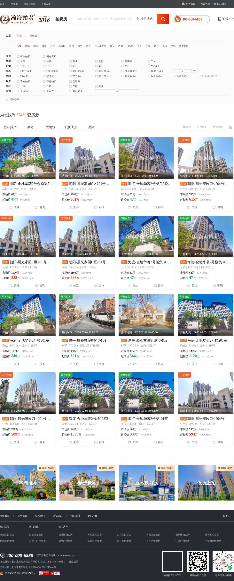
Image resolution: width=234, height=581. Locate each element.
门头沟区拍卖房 (213, 541)
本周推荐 (28, 483)
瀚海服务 (4, 515)
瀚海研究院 (29, 4)
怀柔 (148, 46)
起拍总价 (186, 127)
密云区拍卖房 (124, 541)
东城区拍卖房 (95, 534)
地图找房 (146, 19)
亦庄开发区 (100, 46)
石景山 (62, 46)
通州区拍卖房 (183, 534)
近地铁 (50, 127)
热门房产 (63, 527)
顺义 (112, 46)
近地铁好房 (147, 483)
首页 (2, 4)
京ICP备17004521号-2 (54, 561)
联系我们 (40, 515)
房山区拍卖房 (7, 541)
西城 (27, 46)
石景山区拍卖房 (37, 541)
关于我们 (22, 515)
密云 (156, 46)
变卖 (91, 127)
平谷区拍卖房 (153, 541)
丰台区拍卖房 (153, 534)
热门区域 (4, 527)
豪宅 (30, 127)
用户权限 (75, 515)
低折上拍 (71, 127)
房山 (120, 46)
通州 (71, 46)
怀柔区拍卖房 (183, 541)
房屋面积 (217, 127)
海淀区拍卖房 (36, 534)
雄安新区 (184, 46)
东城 (19, 46)
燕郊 (173, 46)
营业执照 (73, 561)
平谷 (139, 46)
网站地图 (93, 515)
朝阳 (35, 46)
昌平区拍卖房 (212, 534)
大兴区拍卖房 (124, 534)
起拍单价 (202, 127)
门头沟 (130, 46)
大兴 (88, 46)
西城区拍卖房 (65, 534)
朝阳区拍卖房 (7, 534)
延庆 (164, 46)
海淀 (44, 46)
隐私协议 (57, 515)
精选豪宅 (87, 483)
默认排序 (10, 127)
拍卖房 (14, 4)
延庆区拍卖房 (95, 541)
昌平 (80, 46)
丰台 (52, 46)
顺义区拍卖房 (65, 541)
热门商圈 (34, 527)
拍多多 (226, 515)
